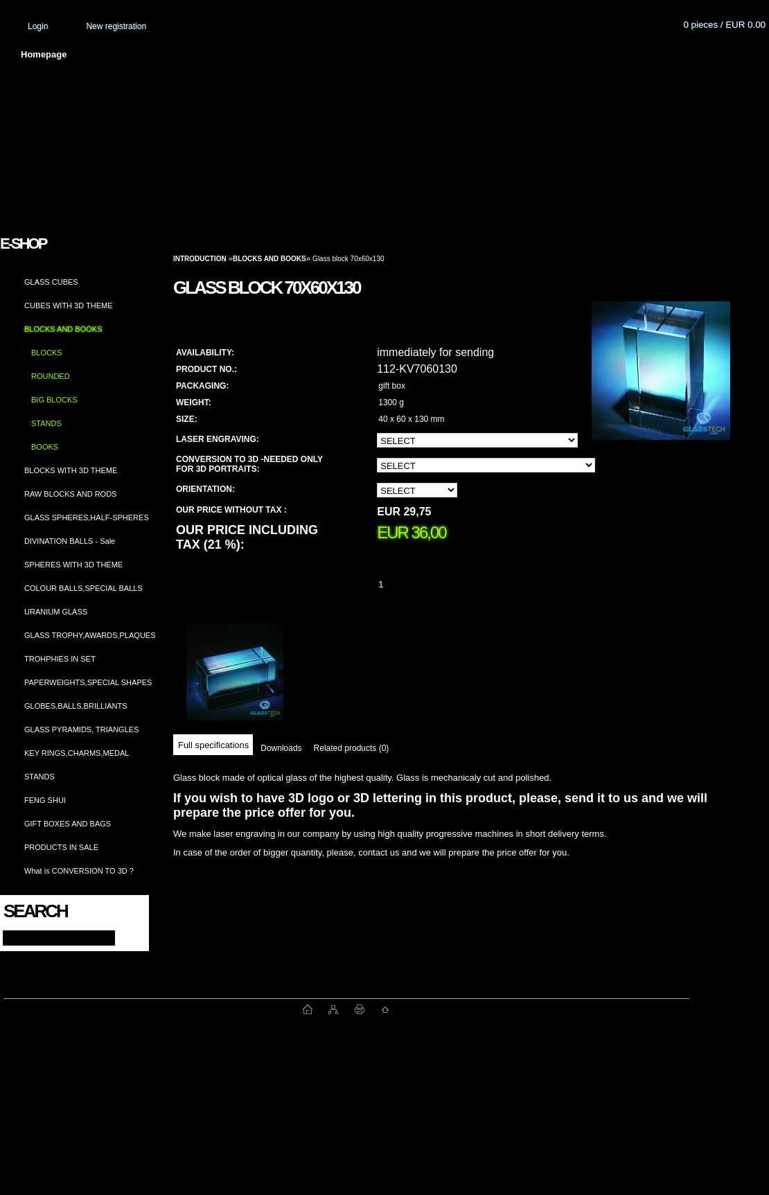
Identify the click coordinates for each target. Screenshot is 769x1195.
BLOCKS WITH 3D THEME (70, 470)
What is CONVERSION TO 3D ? (79, 871)
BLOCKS (46, 352)
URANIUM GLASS (55, 612)
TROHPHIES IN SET (60, 659)
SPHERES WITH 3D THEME (73, 564)
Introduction (200, 259)
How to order (499, 54)
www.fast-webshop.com (153, 1009)
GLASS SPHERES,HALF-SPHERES (86, 517)
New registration (116, 26)
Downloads (280, 748)
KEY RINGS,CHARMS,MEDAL (76, 753)
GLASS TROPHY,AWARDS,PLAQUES (90, 635)
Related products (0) (351, 748)
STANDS (46, 423)
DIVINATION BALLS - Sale (69, 541)
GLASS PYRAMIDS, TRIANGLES (81, 729)
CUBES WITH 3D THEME (68, 305)
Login (38, 26)
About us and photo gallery (159, 54)
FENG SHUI (45, 800)
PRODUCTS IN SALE (61, 847)
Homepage (44, 54)
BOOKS (44, 447)
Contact (578, 54)
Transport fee (408, 54)
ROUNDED (50, 376)
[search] (125, 937)
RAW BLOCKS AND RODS (70, 494)
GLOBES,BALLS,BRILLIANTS (75, 706)
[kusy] (397, 584)
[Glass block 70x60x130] (661, 384)
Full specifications (213, 745)
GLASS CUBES (51, 282)
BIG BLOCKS (54, 400)
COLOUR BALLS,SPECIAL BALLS (83, 588)
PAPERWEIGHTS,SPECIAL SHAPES (88, 682)
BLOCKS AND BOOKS (63, 329)
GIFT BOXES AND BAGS (67, 824)
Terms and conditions (299, 54)
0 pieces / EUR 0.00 (724, 24)
